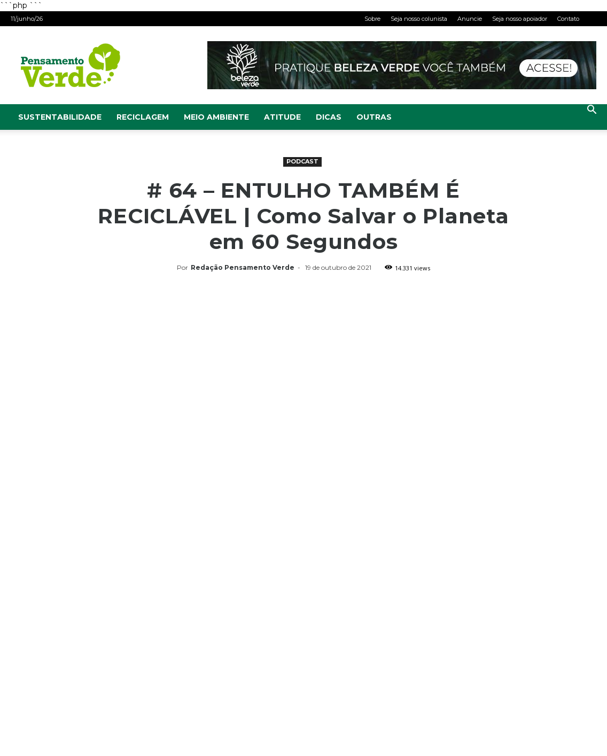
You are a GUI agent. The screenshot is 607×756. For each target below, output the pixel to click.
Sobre (372, 18)
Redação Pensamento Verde (242, 267)
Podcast (302, 161)
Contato (568, 18)
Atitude (282, 117)
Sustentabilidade (60, 117)
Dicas (328, 117)
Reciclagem (142, 117)
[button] (591, 111)
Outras (374, 117)
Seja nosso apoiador (519, 18)
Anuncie (469, 18)
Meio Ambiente (216, 117)
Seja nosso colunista (419, 18)
